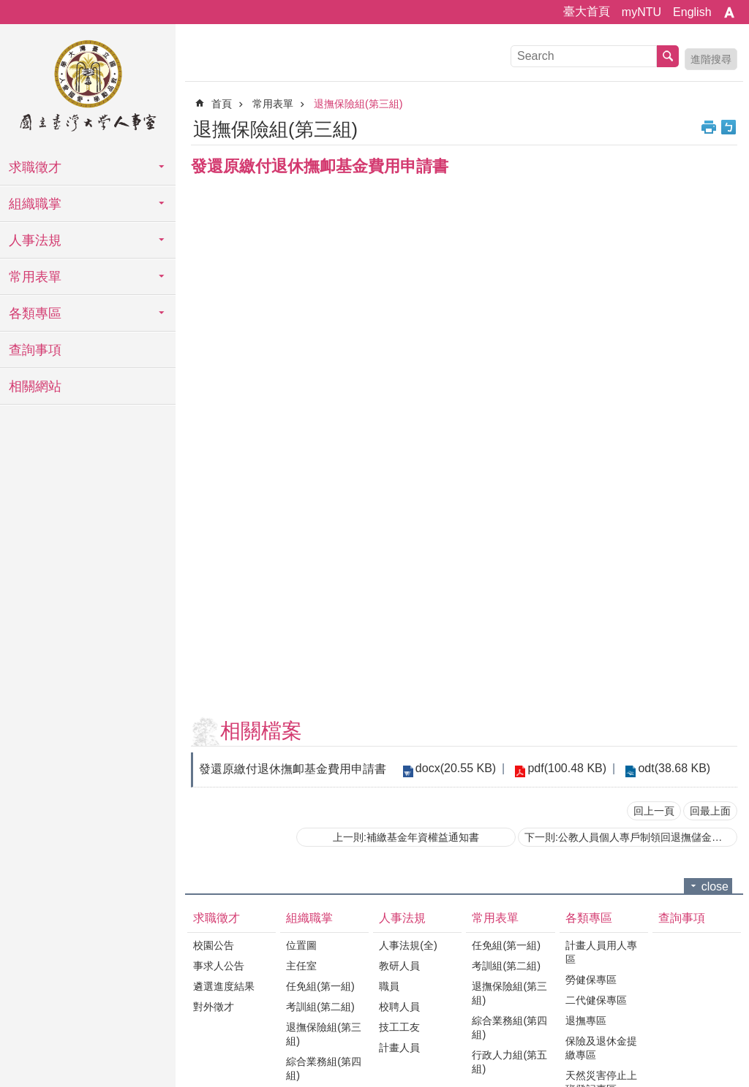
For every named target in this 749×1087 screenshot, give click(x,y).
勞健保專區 (591, 979)
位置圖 (301, 945)
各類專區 (35, 313)
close (715, 886)
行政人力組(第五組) (509, 1062)
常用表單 (35, 277)
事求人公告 (218, 966)
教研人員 (399, 966)
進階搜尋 (710, 59)
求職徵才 (35, 167)
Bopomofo (728, 127)
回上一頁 (653, 811)
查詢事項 (35, 350)
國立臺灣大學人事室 (88, 88)
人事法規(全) (408, 945)
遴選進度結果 (224, 986)
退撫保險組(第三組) (358, 104)
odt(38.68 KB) (667, 768)
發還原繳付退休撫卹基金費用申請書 (292, 769)
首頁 (221, 104)
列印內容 (709, 127)
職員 (389, 986)
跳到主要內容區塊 (7, 7)
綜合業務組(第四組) (323, 1068)
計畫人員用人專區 (601, 952)
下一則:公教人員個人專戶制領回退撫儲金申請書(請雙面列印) (630, 837)
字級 (729, 12)
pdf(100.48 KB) (563, 768)
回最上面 (710, 811)
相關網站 (35, 386)
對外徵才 (213, 1006)
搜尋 (668, 56)
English (692, 12)
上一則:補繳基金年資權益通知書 (406, 837)
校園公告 (213, 945)
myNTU (641, 12)
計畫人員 (399, 1047)
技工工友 (399, 1027)
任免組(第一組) (320, 986)
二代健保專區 (596, 1000)
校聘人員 (399, 1006)
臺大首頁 (586, 11)
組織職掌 (35, 204)
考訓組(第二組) (320, 1006)
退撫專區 (585, 1020)
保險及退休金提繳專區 (601, 1048)
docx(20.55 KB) (454, 768)
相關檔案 (261, 731)
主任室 (301, 966)
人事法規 (35, 240)
